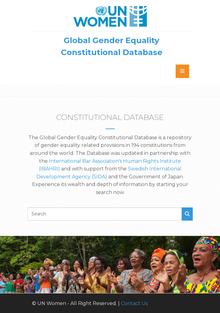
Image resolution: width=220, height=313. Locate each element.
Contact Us (134, 303)
